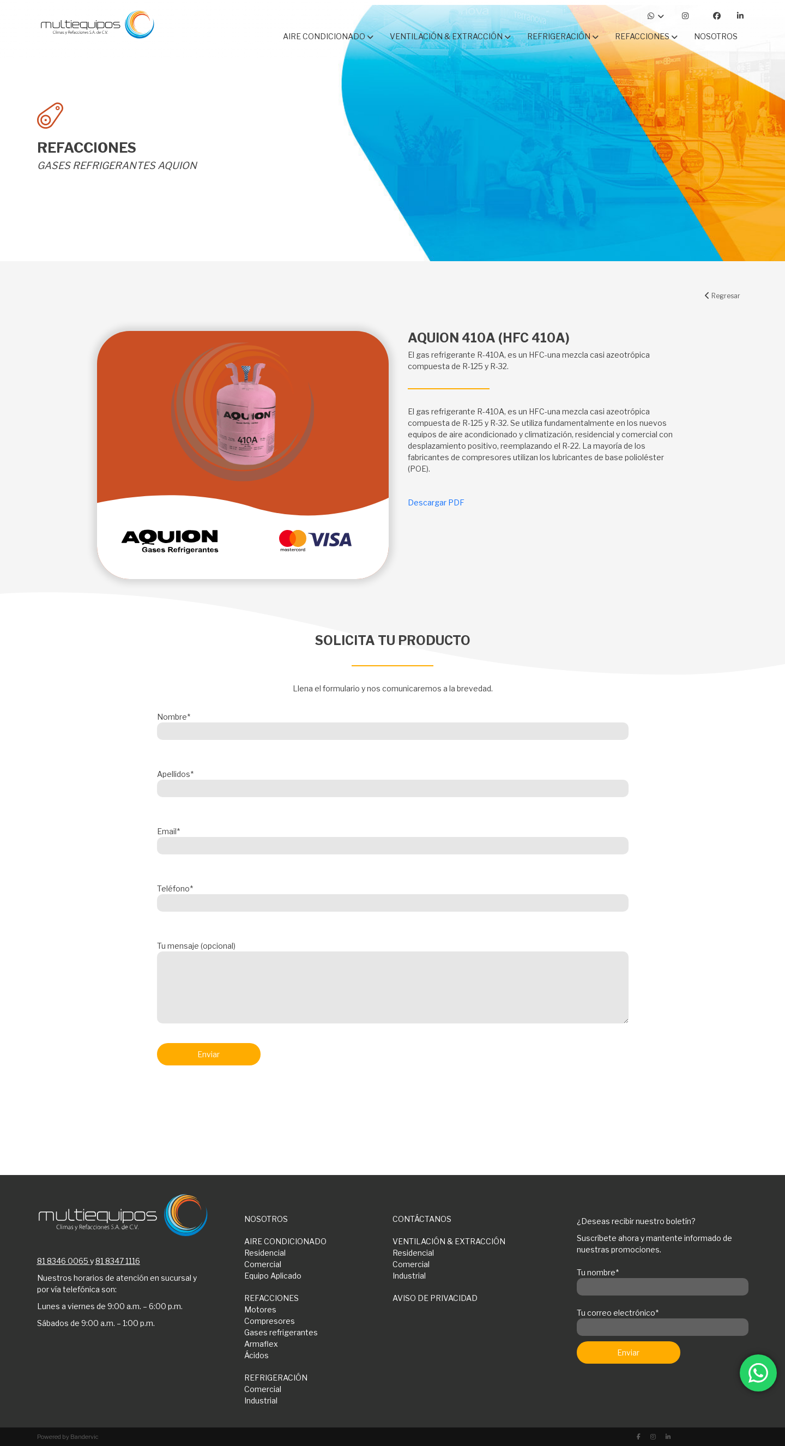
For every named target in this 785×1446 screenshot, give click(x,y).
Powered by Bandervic (68, 1437)
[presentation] (240, 1102)
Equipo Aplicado (272, 1275)
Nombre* (393, 724)
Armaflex (261, 1343)
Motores (260, 1309)
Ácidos (256, 1355)
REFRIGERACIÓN (275, 1377)
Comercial (262, 1264)
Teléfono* (393, 896)
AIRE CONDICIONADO (285, 1241)
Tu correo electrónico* (662, 1320)
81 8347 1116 (117, 1261)
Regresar (722, 296)
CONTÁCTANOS (421, 1219)
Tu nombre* (662, 1280)
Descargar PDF (436, 502)
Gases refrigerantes (281, 1332)
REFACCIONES (271, 1298)
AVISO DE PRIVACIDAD (435, 1298)
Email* (393, 839)
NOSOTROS (266, 1219)
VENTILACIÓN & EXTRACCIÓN (448, 1241)
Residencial (265, 1252)
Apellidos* (393, 781)
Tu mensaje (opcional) (393, 983)
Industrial (409, 1275)
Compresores (269, 1320)
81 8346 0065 (62, 1261)
